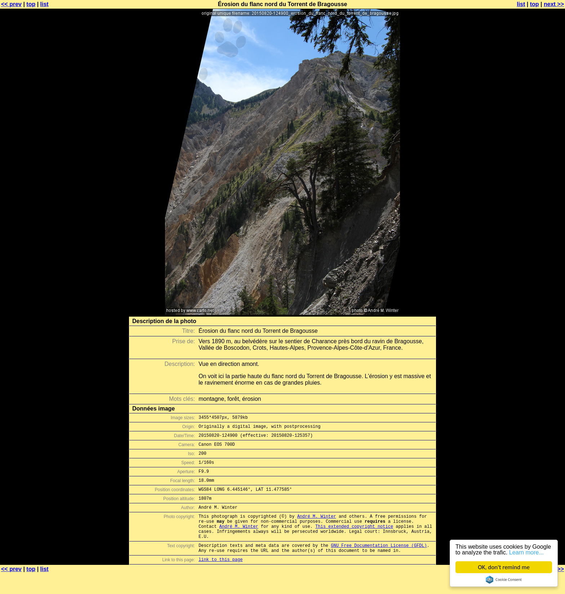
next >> (554, 4)
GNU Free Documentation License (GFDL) (379, 564)
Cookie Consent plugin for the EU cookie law (504, 580)
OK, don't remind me (504, 567)
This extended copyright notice (354, 541)
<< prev (11, 4)
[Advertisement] (536, 178)
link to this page (221, 580)
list (44, 4)
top (30, 4)
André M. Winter (316, 529)
